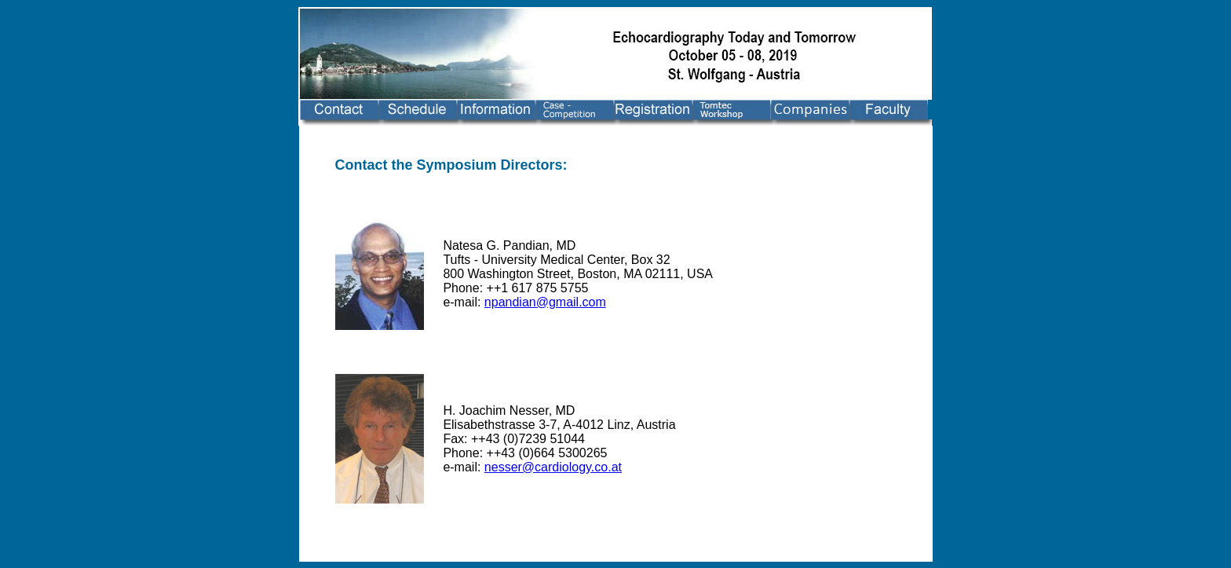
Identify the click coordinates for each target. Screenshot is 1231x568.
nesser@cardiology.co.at (553, 467)
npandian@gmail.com (545, 302)
